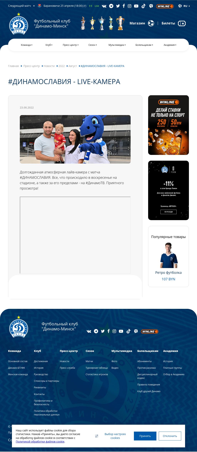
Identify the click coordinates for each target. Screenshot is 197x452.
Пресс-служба (67, 368)
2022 (61, 66)
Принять (144, 436)
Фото (114, 361)
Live (97, 5)
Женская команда (18, 374)
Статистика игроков (97, 374)
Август (72, 66)
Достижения (41, 361)
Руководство (41, 374)
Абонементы (144, 361)
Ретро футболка (168, 273)
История (38, 368)
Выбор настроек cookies (109, 436)
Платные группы (172, 368)
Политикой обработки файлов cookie (40, 441)
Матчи (89, 361)
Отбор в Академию (173, 374)
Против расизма (146, 368)
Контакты (39, 394)
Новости (49, 66)
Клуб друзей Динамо (148, 391)
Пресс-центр (31, 66)
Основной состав (17, 361)
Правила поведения (148, 385)
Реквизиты (40, 388)
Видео (115, 368)
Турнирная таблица (97, 368)
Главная (13, 66)
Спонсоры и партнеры (46, 381)
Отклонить (170, 436)
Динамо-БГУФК (16, 368)
